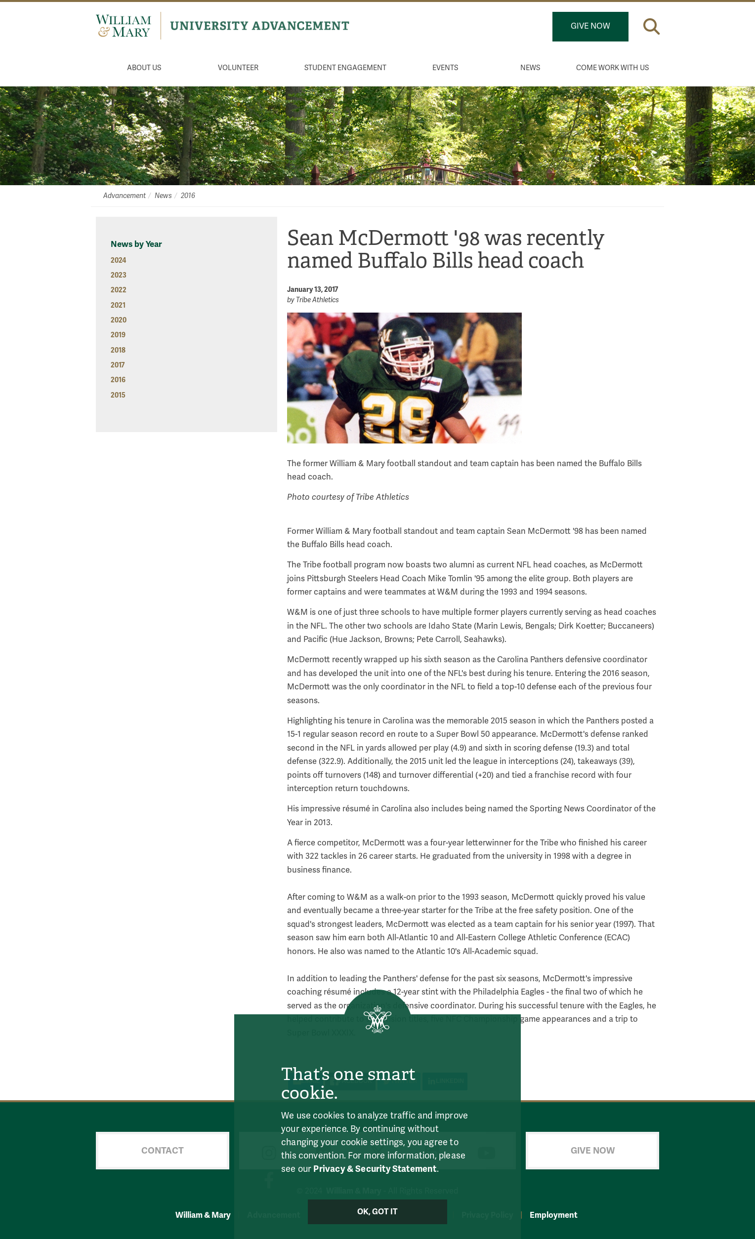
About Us (144, 68)
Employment (554, 1215)
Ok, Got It (377, 1212)
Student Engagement (345, 68)
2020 (118, 320)
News (530, 68)
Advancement (124, 196)
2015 (118, 395)
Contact (162, 1150)
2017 (118, 365)
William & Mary (203, 1215)
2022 (118, 290)
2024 (118, 260)
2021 (118, 305)
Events (445, 68)
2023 (118, 275)
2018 (118, 350)
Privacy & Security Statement (374, 1168)
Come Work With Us (612, 68)
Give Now (590, 26)
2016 (188, 196)
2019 (118, 335)
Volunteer (238, 68)
